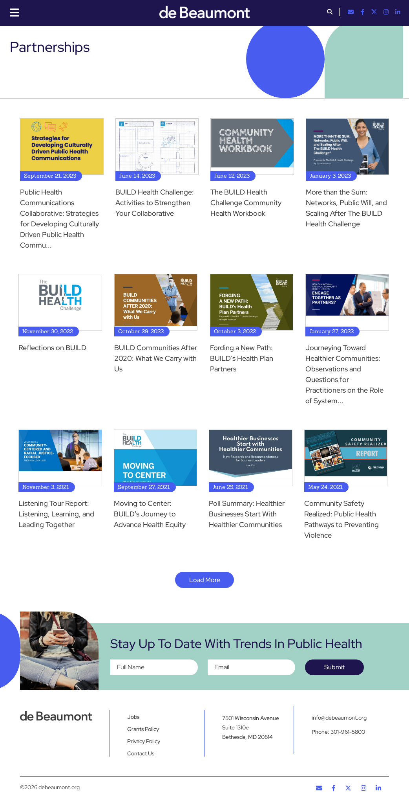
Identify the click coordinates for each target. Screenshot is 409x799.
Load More (204, 580)
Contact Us (140, 753)
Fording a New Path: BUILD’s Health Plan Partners (241, 358)
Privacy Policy (143, 741)
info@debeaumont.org (339, 717)
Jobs (133, 716)
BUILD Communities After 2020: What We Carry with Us (155, 358)
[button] (330, 12)
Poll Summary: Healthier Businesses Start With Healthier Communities (247, 514)
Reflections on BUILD (52, 347)
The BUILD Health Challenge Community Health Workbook (245, 202)
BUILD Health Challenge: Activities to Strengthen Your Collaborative (154, 202)
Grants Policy (143, 729)
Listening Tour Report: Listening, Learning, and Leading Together (56, 514)
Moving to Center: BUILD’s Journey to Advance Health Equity (150, 514)
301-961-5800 (347, 731)
